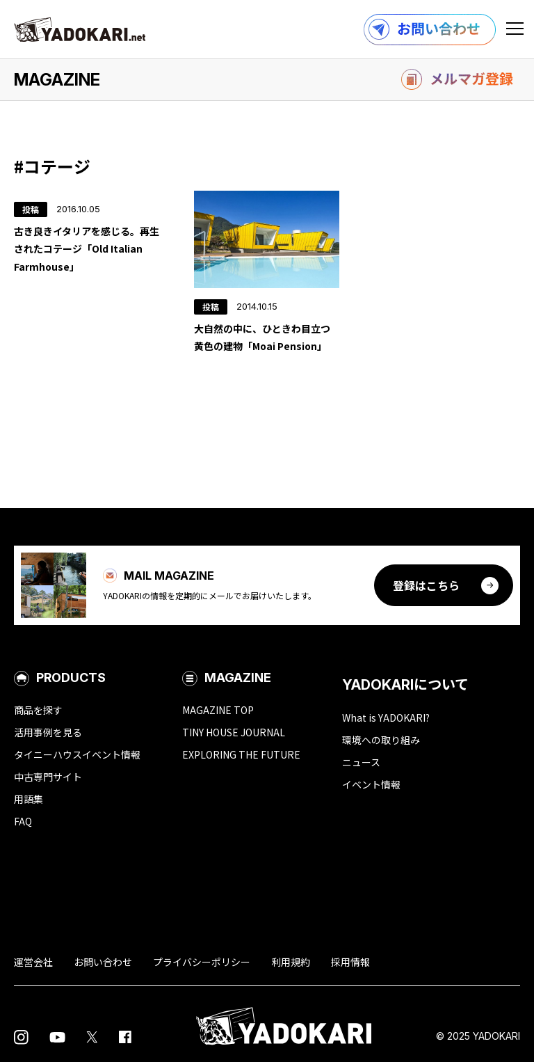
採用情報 (350, 962)
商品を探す (38, 710)
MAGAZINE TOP (218, 710)
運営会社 (33, 962)
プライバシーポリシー (201, 962)
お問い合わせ (103, 962)
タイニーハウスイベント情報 (77, 754)
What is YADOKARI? (386, 717)
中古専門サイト (48, 777)
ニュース (361, 762)
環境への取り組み (381, 740)
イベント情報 (371, 784)
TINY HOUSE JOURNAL (233, 732)
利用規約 (290, 962)
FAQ (23, 821)
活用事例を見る (48, 732)
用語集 (28, 799)
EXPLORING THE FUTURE (241, 754)
